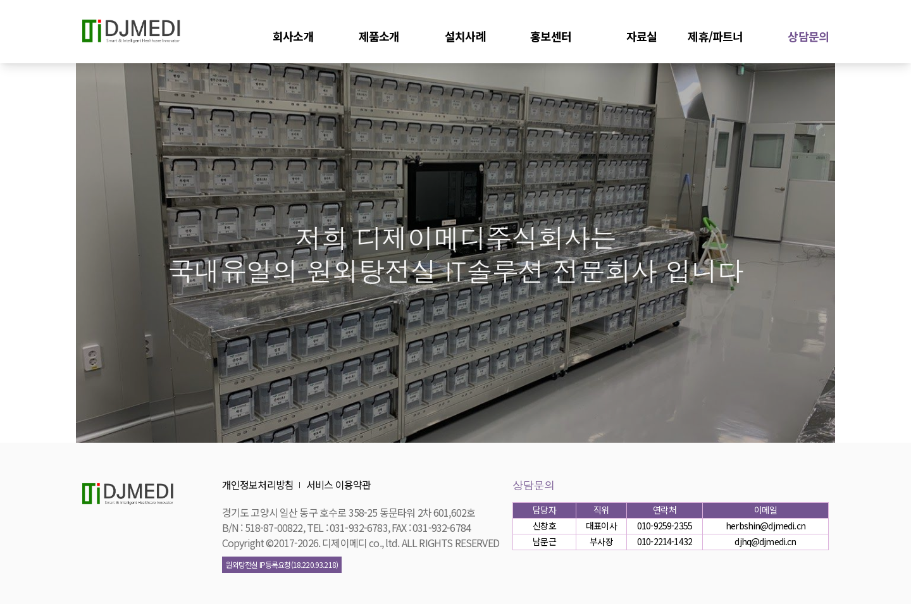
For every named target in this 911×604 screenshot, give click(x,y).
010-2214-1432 (664, 541)
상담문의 (808, 36)
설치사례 (465, 36)
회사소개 (293, 36)
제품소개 (379, 36)
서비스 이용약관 (338, 484)
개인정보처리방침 (258, 484)
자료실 (641, 36)
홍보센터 (550, 36)
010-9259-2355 (664, 525)
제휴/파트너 (715, 36)
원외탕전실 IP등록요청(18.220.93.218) (282, 564)
